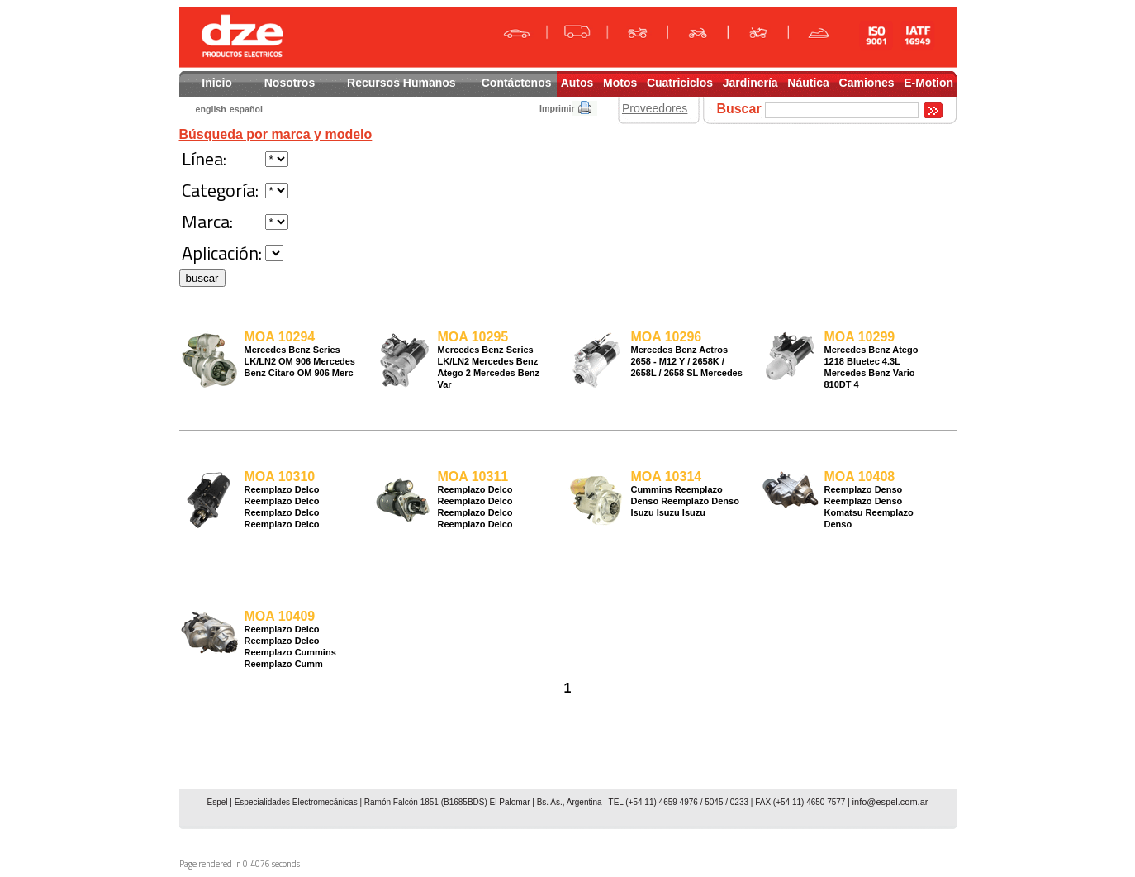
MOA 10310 (280, 476)
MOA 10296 (666, 337)
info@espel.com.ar (890, 802)
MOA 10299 (859, 337)
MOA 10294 (280, 337)
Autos (577, 82)
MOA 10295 (473, 337)
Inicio (217, 82)
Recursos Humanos (401, 82)
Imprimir (557, 108)
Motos (620, 82)
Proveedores (654, 108)
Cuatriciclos (680, 82)
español (246, 109)
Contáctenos (517, 82)
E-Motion (928, 82)
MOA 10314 (666, 476)
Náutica (808, 82)
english (211, 109)
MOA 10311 (473, 476)
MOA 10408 (859, 476)
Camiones (867, 82)
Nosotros (289, 82)
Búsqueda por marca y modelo (276, 134)
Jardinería (750, 82)
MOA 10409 (280, 616)
